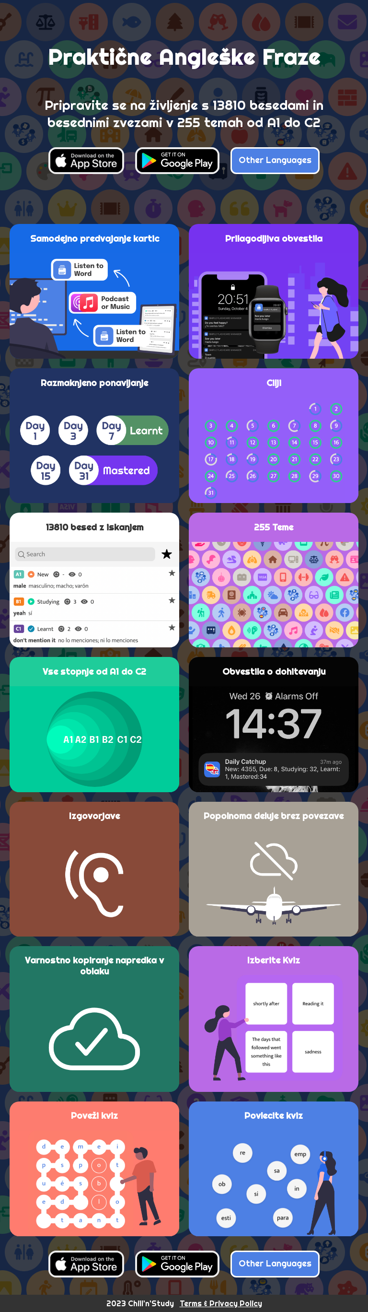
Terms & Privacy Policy (221, 1303)
